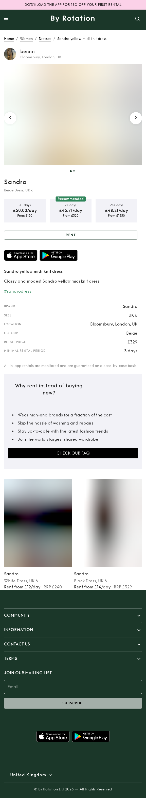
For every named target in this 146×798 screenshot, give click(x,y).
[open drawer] (6, 20)
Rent (70, 235)
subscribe (73, 703)
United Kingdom (28, 775)
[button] (73, 616)
